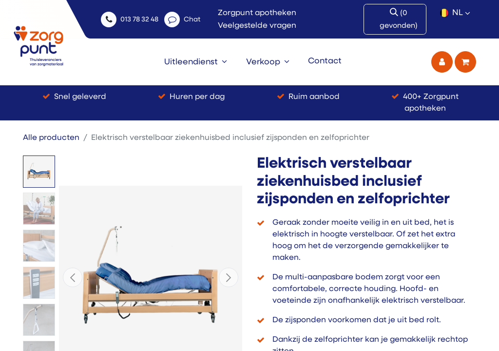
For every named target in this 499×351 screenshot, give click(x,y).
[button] (72, 277)
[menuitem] (195, 62)
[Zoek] (400, 19)
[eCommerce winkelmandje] (465, 62)
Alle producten (51, 138)
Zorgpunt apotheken (257, 13)
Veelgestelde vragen (257, 26)
